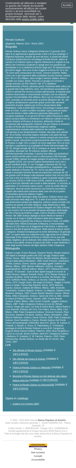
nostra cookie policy (33, 19)
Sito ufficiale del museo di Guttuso (29, 359)
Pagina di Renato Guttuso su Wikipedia (31, 367)
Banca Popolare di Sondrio (52, 420)
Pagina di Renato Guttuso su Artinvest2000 (33, 385)
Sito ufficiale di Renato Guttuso (28, 350)
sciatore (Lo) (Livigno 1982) (26, 404)
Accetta (67, 5)
